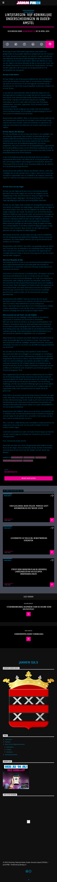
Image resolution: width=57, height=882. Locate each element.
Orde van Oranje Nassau (13, 460)
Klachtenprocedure (11, 754)
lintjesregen (41, 457)
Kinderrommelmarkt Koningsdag (28, 634)
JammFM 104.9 (28, 662)
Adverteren (10, 747)
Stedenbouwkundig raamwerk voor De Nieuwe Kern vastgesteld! (29, 608)
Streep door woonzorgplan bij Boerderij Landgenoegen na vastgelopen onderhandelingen (29, 572)
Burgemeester (17, 457)
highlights (7, 496)
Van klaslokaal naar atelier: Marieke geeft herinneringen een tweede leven (29, 507)
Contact (8, 749)
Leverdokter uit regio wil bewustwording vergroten (29, 539)
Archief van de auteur (29, 478)
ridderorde (28, 460)
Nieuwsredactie (28, 31)
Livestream (8, 739)
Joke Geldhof (29, 457)
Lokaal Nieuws (28, 12)
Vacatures (9, 752)
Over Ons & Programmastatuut (15, 744)
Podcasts (8, 742)
